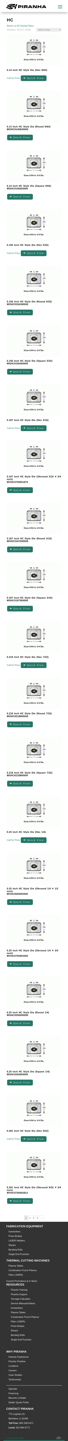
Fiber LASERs (16, 1275)
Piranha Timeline (17, 1361)
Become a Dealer (17, 1398)
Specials (13, 1389)
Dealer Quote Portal (19, 1402)
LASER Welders (17, 1240)
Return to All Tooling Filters (20, 26)
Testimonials (15, 1379)
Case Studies (15, 1375)
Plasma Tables (16, 1266)
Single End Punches (19, 1254)
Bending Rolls (16, 1249)
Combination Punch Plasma (23, 1270)
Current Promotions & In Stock (21, 1281)
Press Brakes (15, 1236)
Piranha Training (19, 1290)
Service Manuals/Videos (23, 1303)
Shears (12, 1245)
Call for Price (13, 78)
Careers (13, 1370)
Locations (13, 1366)
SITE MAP (19, 1438)
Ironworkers (14, 1231)
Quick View (35, 78)
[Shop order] (48, 30)
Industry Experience (19, 1357)
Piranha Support (19, 1294)
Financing (13, 1393)
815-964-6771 (23, 1427)
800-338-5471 (26, 1423)
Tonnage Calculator (20, 1299)
